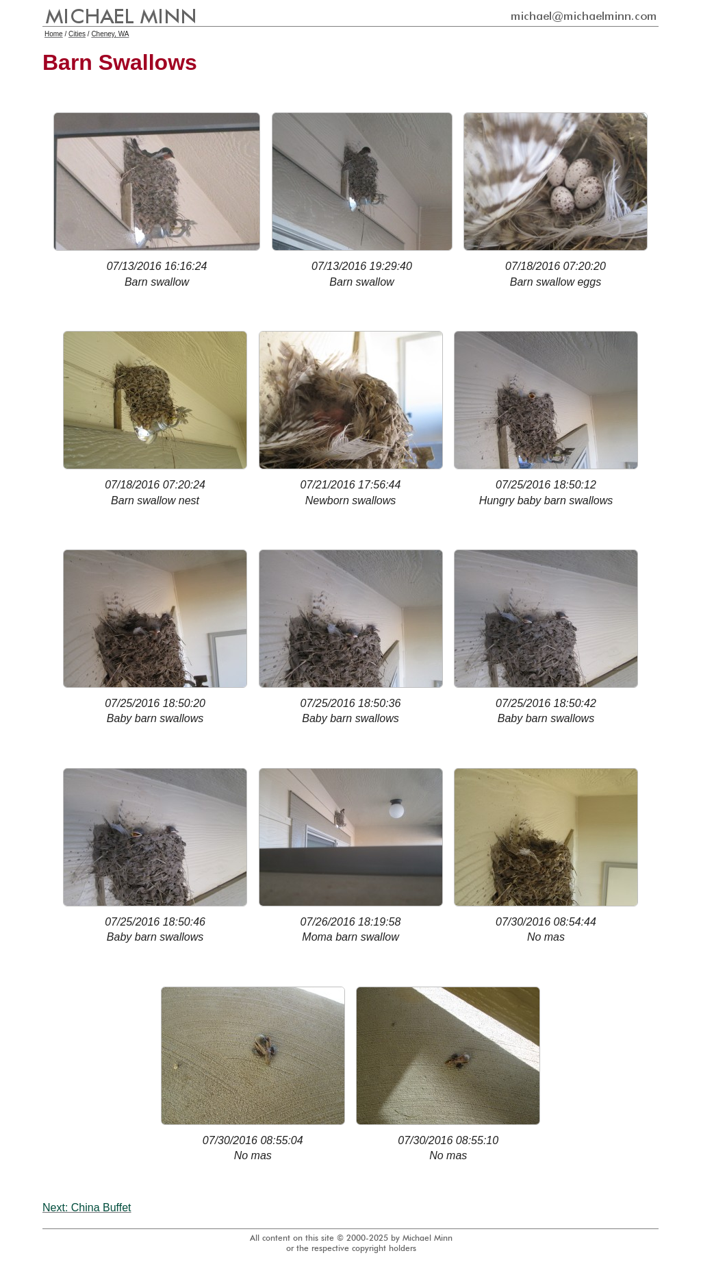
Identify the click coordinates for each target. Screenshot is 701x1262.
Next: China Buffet (86, 1207)
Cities (77, 34)
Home (53, 34)
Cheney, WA (110, 34)
